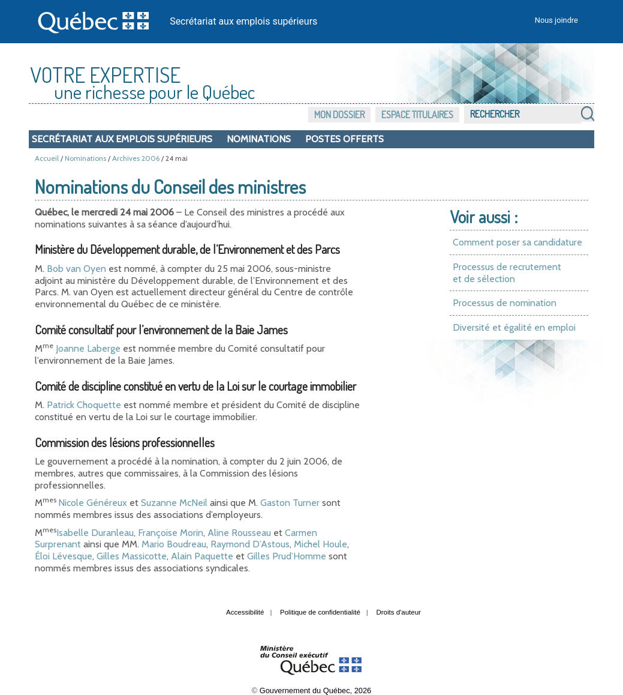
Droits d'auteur (398, 612)
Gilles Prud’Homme (286, 556)
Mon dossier (339, 115)
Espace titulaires (417, 115)
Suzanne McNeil (174, 502)
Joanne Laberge (88, 348)
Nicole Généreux (92, 502)
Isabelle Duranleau (95, 532)
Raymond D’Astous (250, 544)
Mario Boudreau (174, 544)
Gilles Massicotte (132, 556)
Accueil (47, 158)
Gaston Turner (290, 502)
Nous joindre (556, 20)
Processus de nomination (504, 302)
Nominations (259, 139)
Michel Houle (320, 544)
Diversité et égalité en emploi (514, 327)
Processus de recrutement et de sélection (507, 272)
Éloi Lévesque (63, 556)
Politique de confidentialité (320, 612)
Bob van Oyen (76, 268)
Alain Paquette (202, 556)
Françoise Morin (170, 532)
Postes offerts (344, 139)
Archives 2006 (135, 158)
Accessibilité (245, 612)
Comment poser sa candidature (517, 242)
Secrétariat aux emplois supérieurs (243, 21)
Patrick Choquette (84, 405)
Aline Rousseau (239, 532)
